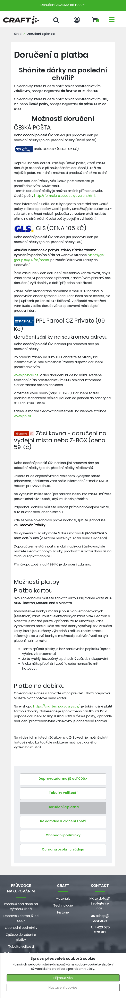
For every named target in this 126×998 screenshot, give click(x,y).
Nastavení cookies (63, 987)
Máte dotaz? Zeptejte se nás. (100, 903)
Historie (63, 912)
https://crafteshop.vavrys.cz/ (56, 706)
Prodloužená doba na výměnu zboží (21, 906)
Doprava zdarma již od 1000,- (21, 918)
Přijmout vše (63, 977)
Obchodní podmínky (21, 927)
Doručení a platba (41, 34)
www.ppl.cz (23, 416)
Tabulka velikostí (21, 946)
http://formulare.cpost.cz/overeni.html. (65, 195)
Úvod (18, 34)
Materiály (63, 898)
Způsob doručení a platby (21, 937)
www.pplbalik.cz (26, 375)
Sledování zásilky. (32, 525)
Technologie (63, 905)
